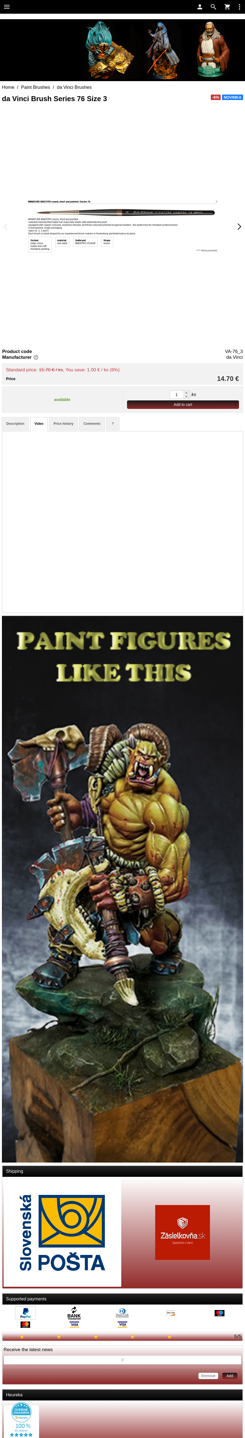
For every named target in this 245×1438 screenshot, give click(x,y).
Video (38, 424)
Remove (208, 1376)
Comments (91, 424)
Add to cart (183, 404)
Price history (63, 424)
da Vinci (234, 357)
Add (229, 1376)
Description (15, 424)
